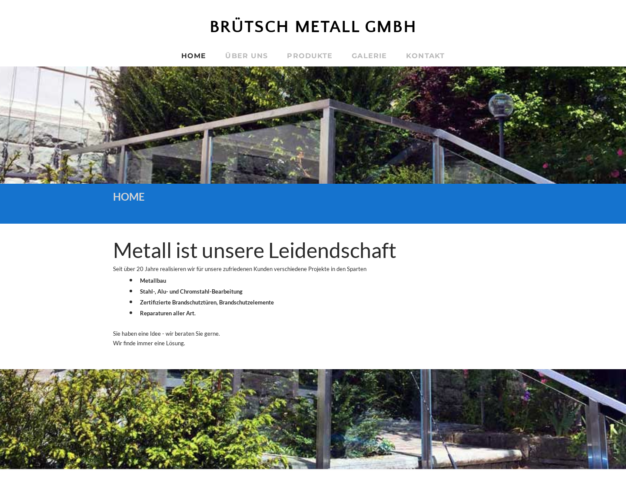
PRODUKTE (310, 56)
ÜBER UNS (246, 56)
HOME (193, 56)
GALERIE (369, 56)
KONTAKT (425, 56)
